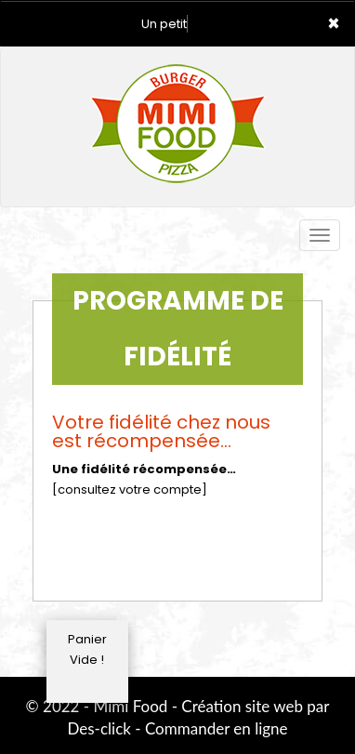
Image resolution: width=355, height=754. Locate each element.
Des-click (98, 728)
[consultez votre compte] (129, 489)
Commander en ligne (216, 728)
